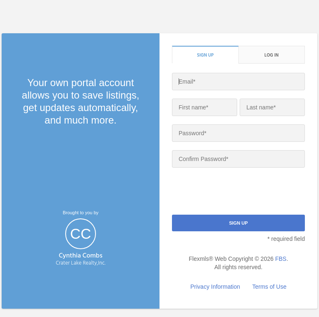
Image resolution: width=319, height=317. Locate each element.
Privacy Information (215, 286)
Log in (272, 55)
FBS (280, 258)
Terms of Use (269, 286)
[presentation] (235, 192)
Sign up (205, 55)
